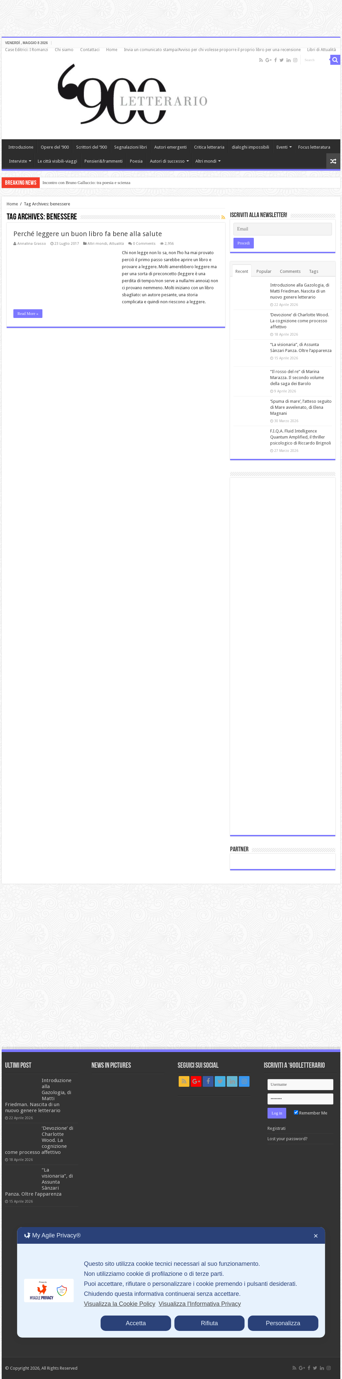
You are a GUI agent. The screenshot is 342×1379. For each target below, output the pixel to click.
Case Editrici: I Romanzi (26, 49)
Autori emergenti (170, 147)
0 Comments (144, 243)
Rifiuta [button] (209, 1323)
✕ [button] (315, 1236)
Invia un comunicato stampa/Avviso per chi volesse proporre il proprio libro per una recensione (212, 49)
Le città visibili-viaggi (57, 161)
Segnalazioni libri (130, 147)
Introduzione (20, 147)
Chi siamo (64, 49)
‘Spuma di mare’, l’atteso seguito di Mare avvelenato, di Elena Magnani (301, 407)
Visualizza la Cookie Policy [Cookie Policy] (119, 1304)
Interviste (18, 161)
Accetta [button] (136, 1323)
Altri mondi (205, 161)
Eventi (282, 147)
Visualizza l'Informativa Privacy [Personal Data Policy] (200, 1304)
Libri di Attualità (321, 49)
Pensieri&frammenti (103, 161)
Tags (313, 271)
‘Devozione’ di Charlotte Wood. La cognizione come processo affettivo (299, 320)
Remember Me (310, 1112)
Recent (241, 271)
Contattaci (90, 49)
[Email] (282, 229)
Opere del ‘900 (55, 147)
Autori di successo (167, 161)
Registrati (277, 1128)
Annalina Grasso (31, 243)
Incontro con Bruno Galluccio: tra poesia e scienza (86, 182)
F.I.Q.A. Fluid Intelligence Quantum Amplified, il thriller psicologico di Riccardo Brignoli (300, 437)
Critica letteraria (209, 147)
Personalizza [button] (283, 1323)
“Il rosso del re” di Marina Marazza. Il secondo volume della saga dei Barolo (297, 377)
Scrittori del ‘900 (91, 147)
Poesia (136, 161)
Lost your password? (288, 1138)
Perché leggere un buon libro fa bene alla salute (87, 234)
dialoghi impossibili (250, 147)
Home (111, 49)
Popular (264, 271)
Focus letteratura (314, 147)
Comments (290, 271)
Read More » (27, 313)
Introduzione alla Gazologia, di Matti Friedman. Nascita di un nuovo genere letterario (299, 291)
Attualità (116, 243)
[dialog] (171, 1282)
